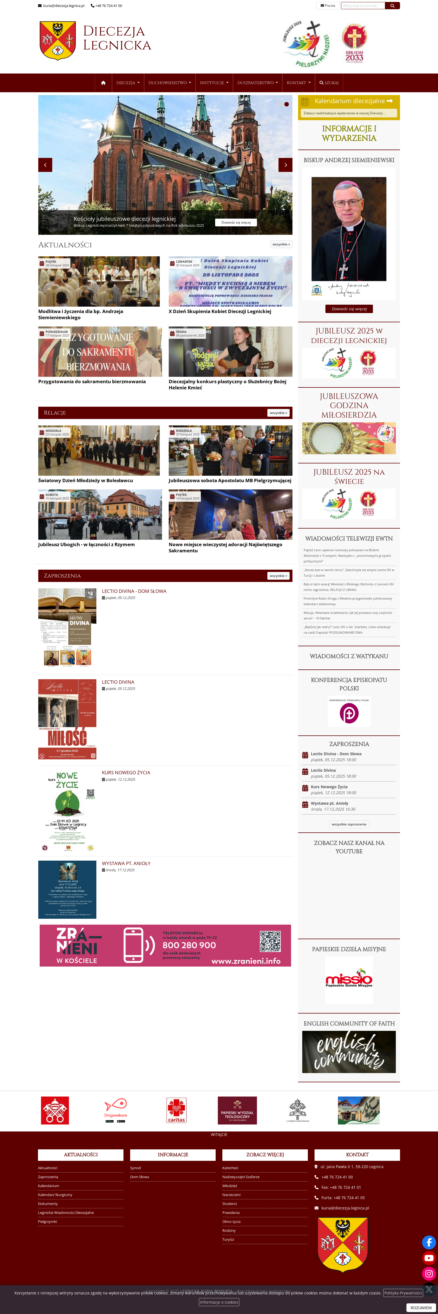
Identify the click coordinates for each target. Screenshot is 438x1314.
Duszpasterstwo (256, 83)
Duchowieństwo (168, 83)
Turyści (228, 1239)
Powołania (231, 1212)
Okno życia (231, 1221)
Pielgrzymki (47, 1221)
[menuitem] (128, 83)
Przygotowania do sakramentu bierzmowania (92, 381)
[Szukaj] (392, 5)
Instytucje (212, 83)
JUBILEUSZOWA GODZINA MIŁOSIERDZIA (349, 405)
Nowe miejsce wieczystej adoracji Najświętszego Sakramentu (225, 547)
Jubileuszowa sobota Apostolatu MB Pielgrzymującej (230, 480)
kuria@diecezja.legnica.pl (63, 5)
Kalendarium (48, 1185)
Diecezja (91, 41)
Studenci (229, 1203)
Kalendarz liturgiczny (55, 1194)
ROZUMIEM (421, 1307)
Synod (135, 1168)
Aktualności (65, 245)
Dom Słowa (139, 1177)
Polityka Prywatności (403, 1293)
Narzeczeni (231, 1194)
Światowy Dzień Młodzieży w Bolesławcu (85, 480)
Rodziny (229, 1230)
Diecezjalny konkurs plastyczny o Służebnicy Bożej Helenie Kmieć (227, 384)
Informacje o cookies (219, 1302)
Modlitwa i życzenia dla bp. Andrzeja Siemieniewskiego (80, 314)
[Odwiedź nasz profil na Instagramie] (429, 1274)
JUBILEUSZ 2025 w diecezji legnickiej (349, 336)
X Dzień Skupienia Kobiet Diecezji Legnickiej (220, 311)
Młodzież (229, 1185)
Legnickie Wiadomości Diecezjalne (66, 1212)
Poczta (328, 5)
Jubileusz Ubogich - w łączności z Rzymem (86, 544)
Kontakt (297, 83)
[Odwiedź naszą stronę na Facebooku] (429, 1242)
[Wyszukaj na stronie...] (363, 5)
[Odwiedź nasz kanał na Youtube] (429, 1258)
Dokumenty (48, 1203)
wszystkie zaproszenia (349, 824)
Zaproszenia (62, 575)
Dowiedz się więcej (349, 308)
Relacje (55, 412)
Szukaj (329, 83)
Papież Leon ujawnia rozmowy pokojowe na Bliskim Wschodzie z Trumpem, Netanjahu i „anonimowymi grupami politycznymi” (347, 555)
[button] (280, 104)
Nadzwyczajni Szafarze (241, 1177)
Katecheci (230, 1168)
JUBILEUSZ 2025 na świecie (349, 477)
